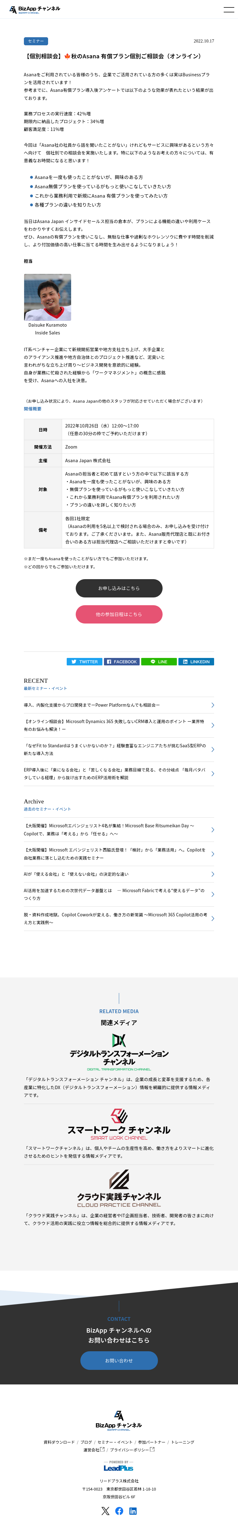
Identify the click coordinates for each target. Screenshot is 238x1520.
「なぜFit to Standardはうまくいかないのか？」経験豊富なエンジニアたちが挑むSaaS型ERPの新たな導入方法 (115, 749)
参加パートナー (151, 1442)
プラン (76, 505)
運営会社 (94, 1450)
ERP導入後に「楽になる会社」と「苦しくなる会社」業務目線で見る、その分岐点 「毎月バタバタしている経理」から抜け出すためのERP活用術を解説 (114, 773)
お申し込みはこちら (119, 588)
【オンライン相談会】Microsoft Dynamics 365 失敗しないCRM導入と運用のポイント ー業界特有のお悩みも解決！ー (114, 725)
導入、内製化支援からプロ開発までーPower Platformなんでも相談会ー (92, 705)
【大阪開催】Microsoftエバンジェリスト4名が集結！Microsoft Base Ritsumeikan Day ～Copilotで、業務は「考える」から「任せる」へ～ (109, 829)
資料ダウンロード (59, 1442)
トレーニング (183, 1442)
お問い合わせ (119, 1360)
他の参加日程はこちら (119, 614)
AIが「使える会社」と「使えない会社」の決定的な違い (76, 874)
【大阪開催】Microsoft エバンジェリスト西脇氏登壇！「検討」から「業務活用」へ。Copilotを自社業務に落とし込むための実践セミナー (115, 854)
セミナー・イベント (114, 1442)
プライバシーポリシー (132, 1450)
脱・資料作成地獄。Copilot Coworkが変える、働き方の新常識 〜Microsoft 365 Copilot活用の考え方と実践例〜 (116, 918)
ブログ (86, 1442)
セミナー (36, 41)
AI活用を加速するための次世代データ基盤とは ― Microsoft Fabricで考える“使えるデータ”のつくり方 (114, 894)
